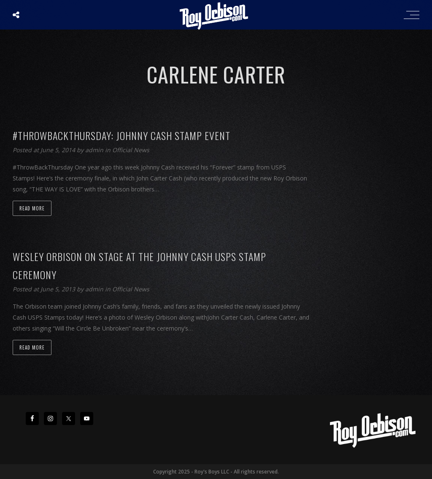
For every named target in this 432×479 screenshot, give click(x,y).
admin (95, 150)
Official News (130, 150)
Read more (32, 208)
